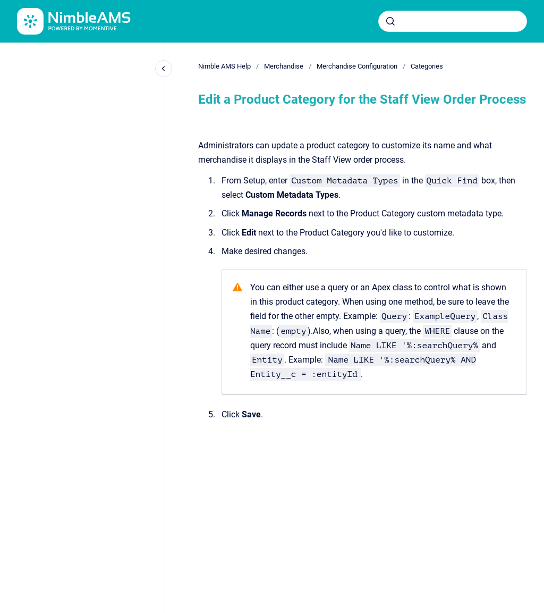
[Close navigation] (163, 68)
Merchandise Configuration (357, 66)
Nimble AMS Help (224, 66)
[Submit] (390, 21)
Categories (427, 66)
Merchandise (283, 66)
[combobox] (452, 21)
